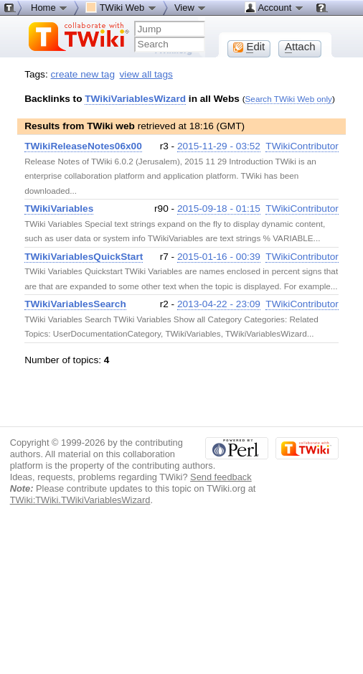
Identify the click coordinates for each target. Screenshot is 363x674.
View (190, 7)
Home (49, 7)
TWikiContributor (302, 146)
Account (274, 7)
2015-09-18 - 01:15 (218, 208)
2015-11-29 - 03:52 (218, 146)
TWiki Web (121, 7)
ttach (300, 46)
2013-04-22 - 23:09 (218, 304)
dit (249, 46)
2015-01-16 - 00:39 (218, 256)
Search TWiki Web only (288, 98)
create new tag (83, 74)
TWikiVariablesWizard (135, 98)
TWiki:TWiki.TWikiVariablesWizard (80, 500)
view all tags (146, 74)
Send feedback (221, 477)
